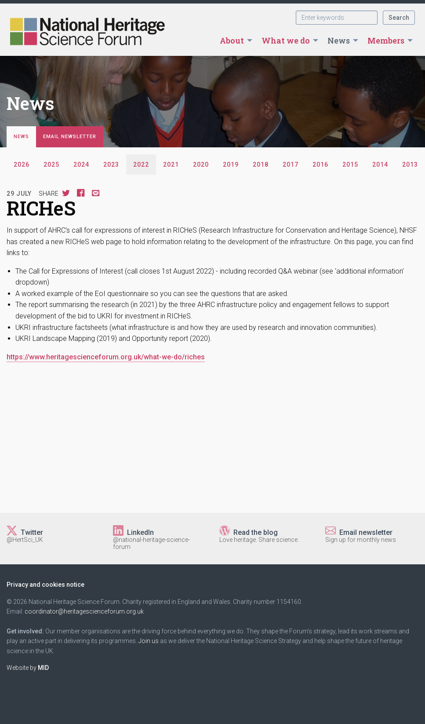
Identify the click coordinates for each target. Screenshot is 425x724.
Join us (148, 640)
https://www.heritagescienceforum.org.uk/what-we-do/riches (106, 357)
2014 (380, 164)
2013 (410, 164)
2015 (350, 164)
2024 (81, 164)
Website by (28, 667)
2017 (290, 164)
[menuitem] (233, 40)
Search (399, 17)
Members (385, 40)
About (232, 40)
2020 (201, 164)
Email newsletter (69, 136)
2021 (171, 164)
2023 (111, 164)
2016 (320, 164)
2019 (231, 164)
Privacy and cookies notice (45, 584)
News (338, 40)
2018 (261, 164)
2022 (141, 164)
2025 (51, 164)
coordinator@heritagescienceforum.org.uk (84, 611)
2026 (21, 164)
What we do (286, 40)
